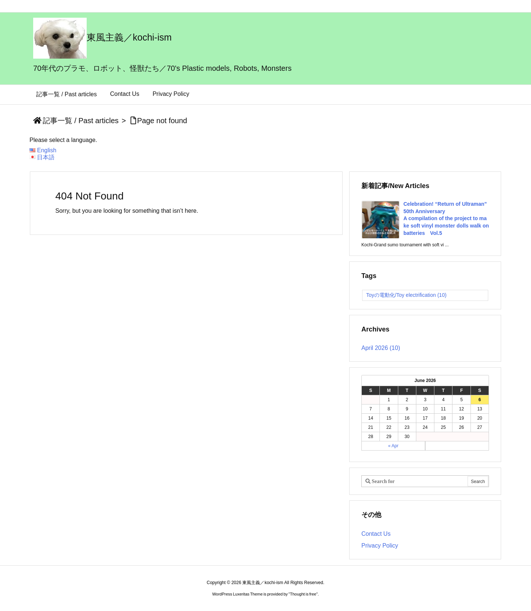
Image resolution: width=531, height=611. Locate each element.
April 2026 (380, 348)
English (46, 150)
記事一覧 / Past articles (81, 121)
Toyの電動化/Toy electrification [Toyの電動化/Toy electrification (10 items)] (406, 295)
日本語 (46, 157)
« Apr (393, 445)
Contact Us (376, 534)
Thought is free (303, 594)
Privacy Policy (379, 545)
